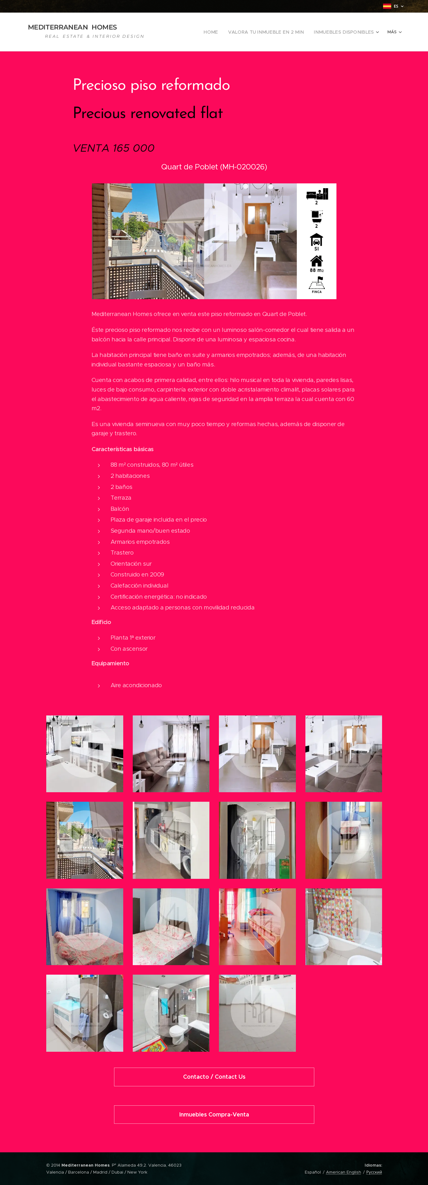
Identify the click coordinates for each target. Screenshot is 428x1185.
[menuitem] (228, 32)
